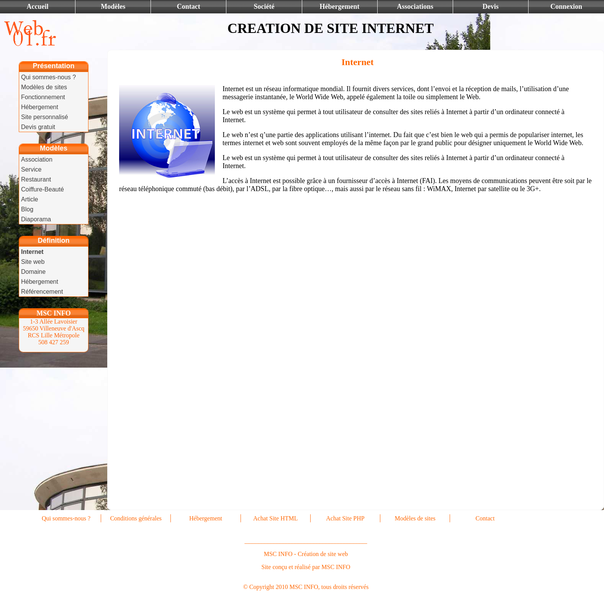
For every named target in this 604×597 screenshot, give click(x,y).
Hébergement (340, 6)
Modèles (113, 6)
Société (264, 6)
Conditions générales (136, 518)
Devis (491, 6)
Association (36, 159)
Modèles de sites (44, 87)
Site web (32, 261)
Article (29, 199)
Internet (32, 252)
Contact (188, 6)
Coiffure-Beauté (42, 189)
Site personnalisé (44, 117)
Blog (27, 209)
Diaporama (36, 219)
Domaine (33, 271)
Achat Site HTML (275, 518)
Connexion (566, 6)
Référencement (42, 291)
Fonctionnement (43, 97)
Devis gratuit (38, 127)
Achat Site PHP (345, 518)
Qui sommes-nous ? (48, 77)
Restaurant (36, 179)
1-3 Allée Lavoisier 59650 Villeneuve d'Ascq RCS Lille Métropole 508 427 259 (54, 331)
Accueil (38, 6)
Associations (415, 6)
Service (31, 169)
